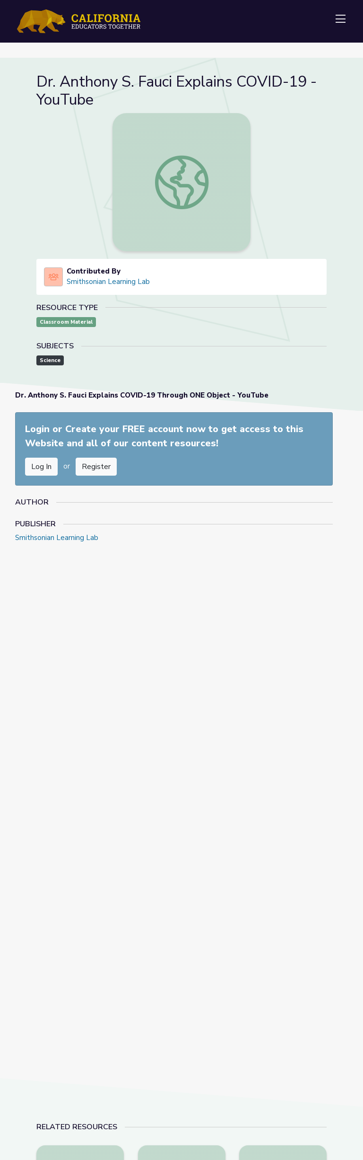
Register (96, 466)
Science (50, 360)
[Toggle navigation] (340, 19)
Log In (41, 466)
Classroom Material (66, 322)
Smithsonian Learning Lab (108, 281)
